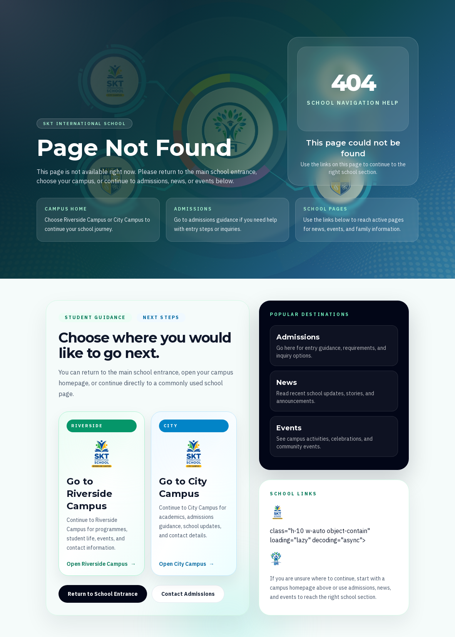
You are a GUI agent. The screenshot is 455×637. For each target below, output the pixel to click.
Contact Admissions (188, 593)
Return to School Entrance (103, 593)
